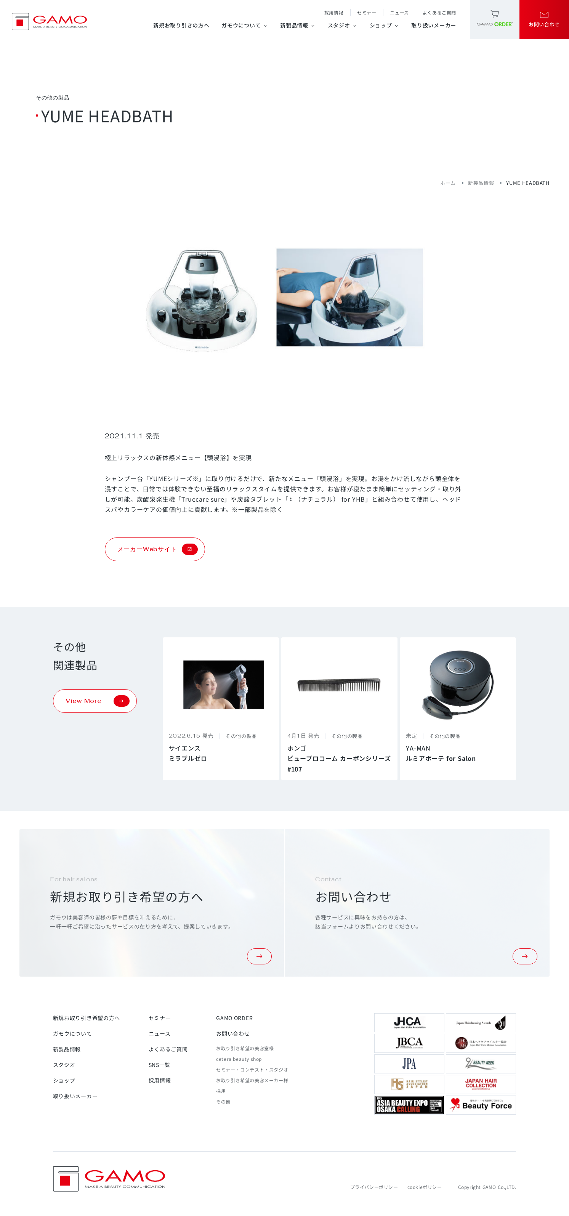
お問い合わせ (233, 1033)
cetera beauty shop (239, 1059)
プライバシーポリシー (374, 1187)
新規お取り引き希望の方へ (86, 1018)
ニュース (399, 12)
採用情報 (333, 12)
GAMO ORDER (234, 1018)
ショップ (384, 25)
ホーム (448, 182)
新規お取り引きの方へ (181, 25)
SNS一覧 (160, 1064)
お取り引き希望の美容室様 (245, 1048)
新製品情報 (298, 25)
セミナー (366, 12)
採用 (221, 1091)
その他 (223, 1101)
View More (98, 701)
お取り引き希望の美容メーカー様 (252, 1080)
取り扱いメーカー (433, 25)
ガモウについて (244, 25)
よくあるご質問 (439, 12)
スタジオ (342, 25)
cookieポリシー (424, 1187)
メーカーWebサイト (157, 549)
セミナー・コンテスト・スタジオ (252, 1069)
